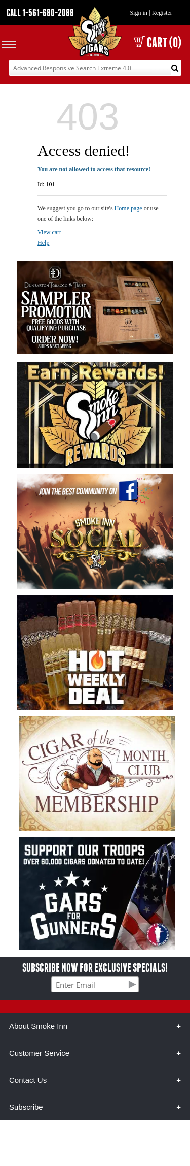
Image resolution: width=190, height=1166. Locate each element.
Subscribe (26, 1106)
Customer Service (39, 1053)
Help (43, 242)
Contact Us (28, 1080)
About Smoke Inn (38, 1026)
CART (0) (157, 42)
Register (162, 12)
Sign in (138, 12)
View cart (49, 232)
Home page (128, 208)
